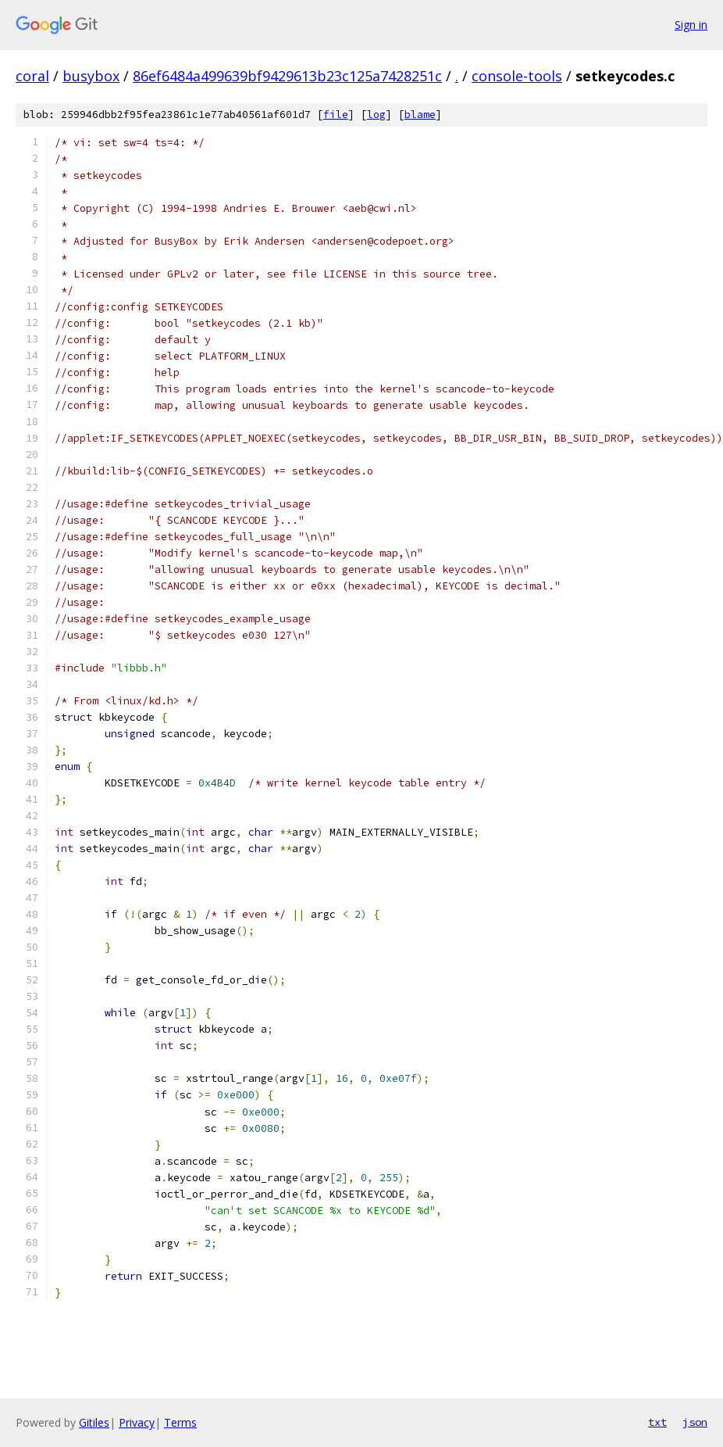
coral (32, 75)
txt (657, 1422)
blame (420, 114)
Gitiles (94, 1422)
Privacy (137, 1422)
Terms (180, 1422)
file (335, 114)
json (694, 1422)
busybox (90, 75)
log (376, 114)
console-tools (517, 75)
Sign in (691, 24)
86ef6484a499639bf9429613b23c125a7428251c (287, 75)
